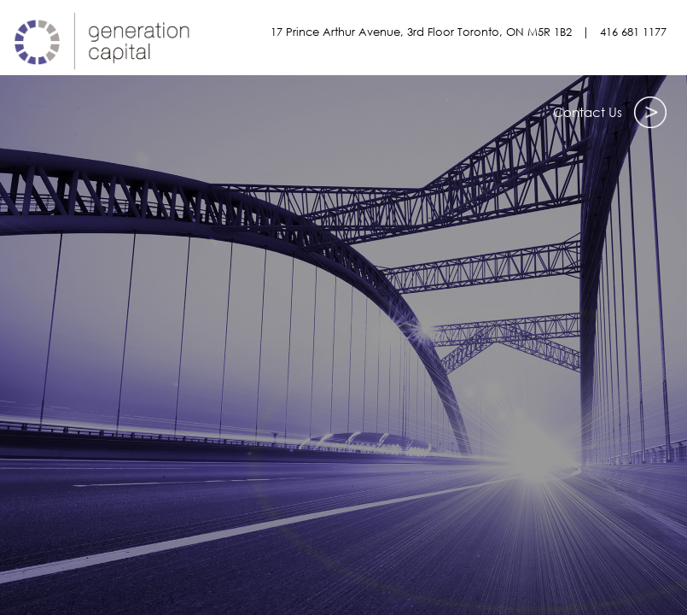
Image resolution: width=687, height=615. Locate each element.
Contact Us (610, 108)
